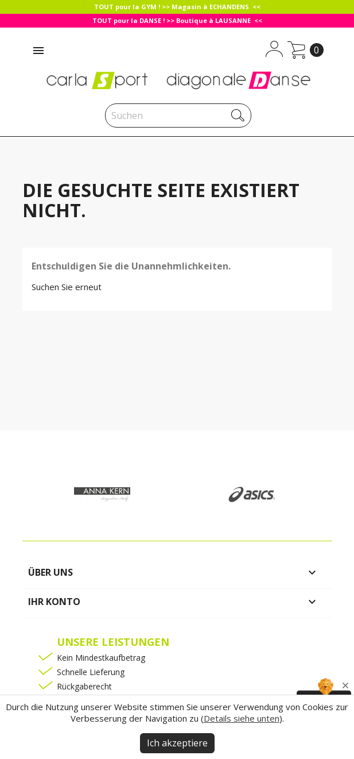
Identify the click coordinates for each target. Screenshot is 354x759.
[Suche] (178, 115)
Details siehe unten (241, 718)
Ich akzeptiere (177, 743)
